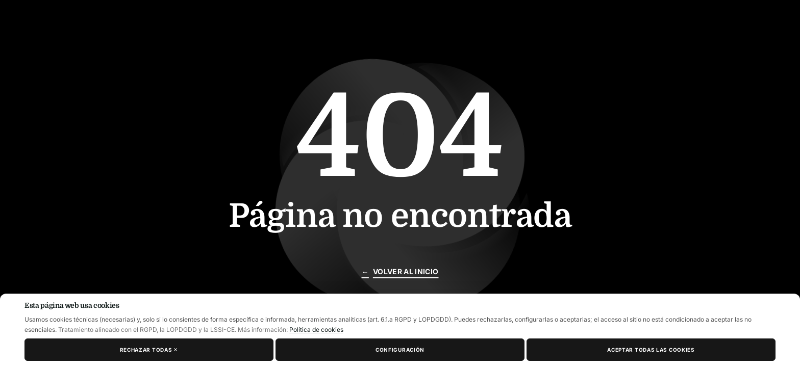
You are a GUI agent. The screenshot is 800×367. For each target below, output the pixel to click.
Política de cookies (316, 329)
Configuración (400, 350)
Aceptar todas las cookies (651, 350)
